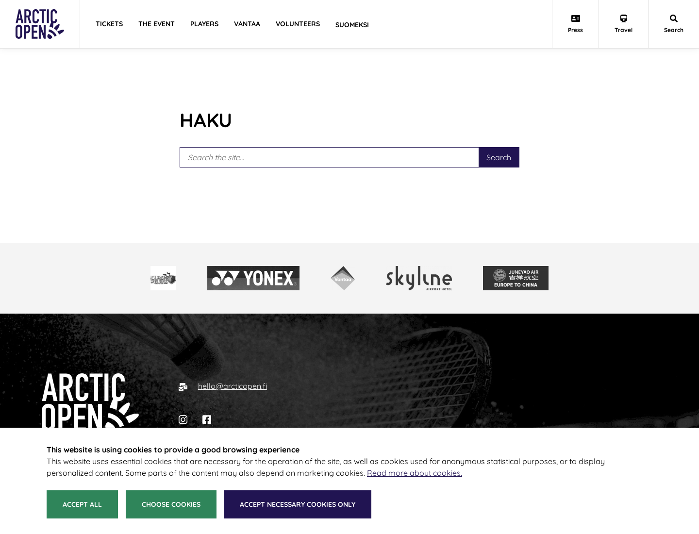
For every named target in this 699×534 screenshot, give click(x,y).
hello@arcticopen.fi (232, 386)
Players (204, 23)
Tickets (109, 23)
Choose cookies (171, 504)
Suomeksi (352, 24)
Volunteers (298, 23)
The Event (156, 23)
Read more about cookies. (414, 473)
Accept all (82, 504)
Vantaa (247, 23)
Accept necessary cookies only (297, 504)
